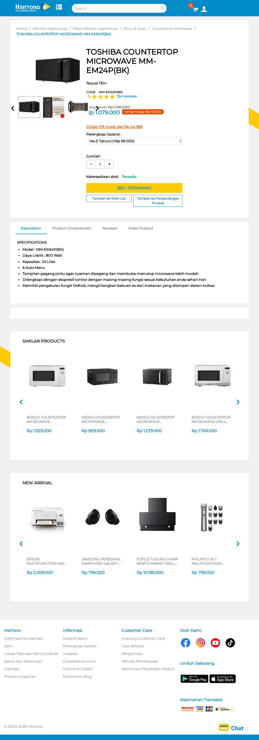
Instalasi (70, 653)
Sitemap (11, 669)
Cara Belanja (132, 646)
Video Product (140, 228)
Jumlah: (93, 156)
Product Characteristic (71, 228)
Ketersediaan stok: (111, 176)
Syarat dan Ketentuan (23, 661)
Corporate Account (79, 661)
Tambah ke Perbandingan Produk (158, 200)
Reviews (109, 228)
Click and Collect (77, 669)
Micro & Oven (135, 28)
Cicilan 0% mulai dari (114, 126)
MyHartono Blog (77, 676)
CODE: (104, 92)
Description (31, 228)
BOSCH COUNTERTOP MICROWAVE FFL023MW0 (46, 419)
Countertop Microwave (172, 28)
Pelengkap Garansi (79, 646)
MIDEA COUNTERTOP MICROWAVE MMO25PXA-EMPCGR (156, 419)
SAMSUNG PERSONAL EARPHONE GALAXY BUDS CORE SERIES (101, 561)
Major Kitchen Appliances (95, 28)
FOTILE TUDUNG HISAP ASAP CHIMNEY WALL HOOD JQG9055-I (157, 561)
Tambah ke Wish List (109, 198)
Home (21, 28)
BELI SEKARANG (134, 187)
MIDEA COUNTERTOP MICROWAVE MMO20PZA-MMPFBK (101, 419)
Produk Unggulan (20, 676)
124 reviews (127, 96)
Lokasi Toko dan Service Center (31, 653)
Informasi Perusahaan (23, 638)
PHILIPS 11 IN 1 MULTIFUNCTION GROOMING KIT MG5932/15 (207, 561)
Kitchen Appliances (50, 28)
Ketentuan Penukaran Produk (147, 669)
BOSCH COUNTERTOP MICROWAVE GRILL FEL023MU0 (211, 419)
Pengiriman (132, 653)
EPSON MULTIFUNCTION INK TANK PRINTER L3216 (45, 561)
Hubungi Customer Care (143, 638)
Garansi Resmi (75, 638)
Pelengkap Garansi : (103, 134)
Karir (8, 646)
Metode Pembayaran (139, 661)
